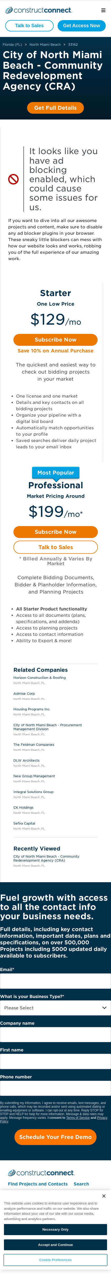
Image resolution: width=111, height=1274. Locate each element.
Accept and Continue (55, 1245)
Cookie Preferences (55, 1260)
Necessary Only (55, 1229)
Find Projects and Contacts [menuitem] (38, 1183)
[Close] (104, 1196)
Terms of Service (78, 1118)
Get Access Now (81, 25)
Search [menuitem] (81, 1183)
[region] (55, 1230)
